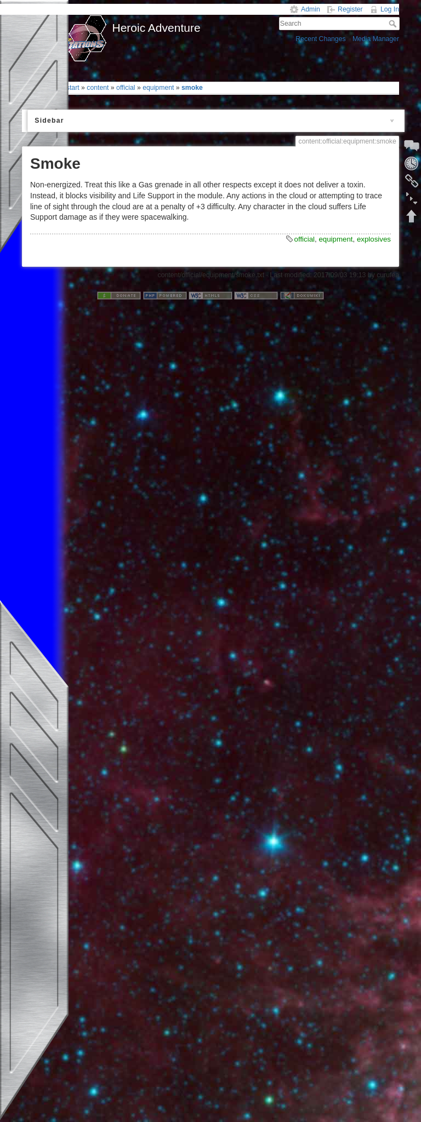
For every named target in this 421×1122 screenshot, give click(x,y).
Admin (310, 9)
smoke (192, 87)
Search (394, 23)
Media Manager (375, 39)
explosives (374, 239)
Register (350, 9)
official (125, 87)
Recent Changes (320, 39)
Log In (389, 9)
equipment (158, 87)
